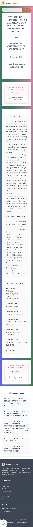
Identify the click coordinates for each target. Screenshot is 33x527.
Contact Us (5, 499)
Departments (5, 489)
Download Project (7, 491)
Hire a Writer (5, 496)
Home (3, 484)
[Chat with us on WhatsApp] (3, 523)
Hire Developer (6, 494)
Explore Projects (6, 486)
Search (27, 10)
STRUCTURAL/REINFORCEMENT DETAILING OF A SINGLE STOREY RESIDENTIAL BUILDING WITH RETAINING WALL (15, 402)
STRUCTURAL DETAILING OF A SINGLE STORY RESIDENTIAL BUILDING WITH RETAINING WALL (15, 413)
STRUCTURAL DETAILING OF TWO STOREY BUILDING (15, 439)
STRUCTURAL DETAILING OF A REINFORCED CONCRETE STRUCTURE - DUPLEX (14, 449)
